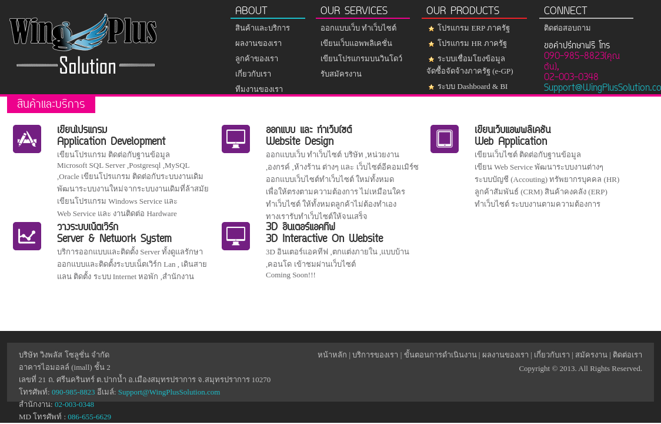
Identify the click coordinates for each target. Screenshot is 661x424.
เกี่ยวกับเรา (253, 73)
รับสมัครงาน (341, 73)
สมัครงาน (591, 354)
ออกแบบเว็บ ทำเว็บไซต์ (358, 28)
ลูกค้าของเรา (256, 58)
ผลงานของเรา (258, 43)
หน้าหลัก (332, 354)
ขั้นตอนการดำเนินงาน (440, 354)
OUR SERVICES (354, 11)
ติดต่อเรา (627, 354)
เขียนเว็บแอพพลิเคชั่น (356, 43)
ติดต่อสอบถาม (567, 28)
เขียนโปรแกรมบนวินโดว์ (361, 58)
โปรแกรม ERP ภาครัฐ (468, 28)
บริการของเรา (375, 354)
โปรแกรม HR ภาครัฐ (466, 43)
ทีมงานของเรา (259, 89)
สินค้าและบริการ (262, 28)
